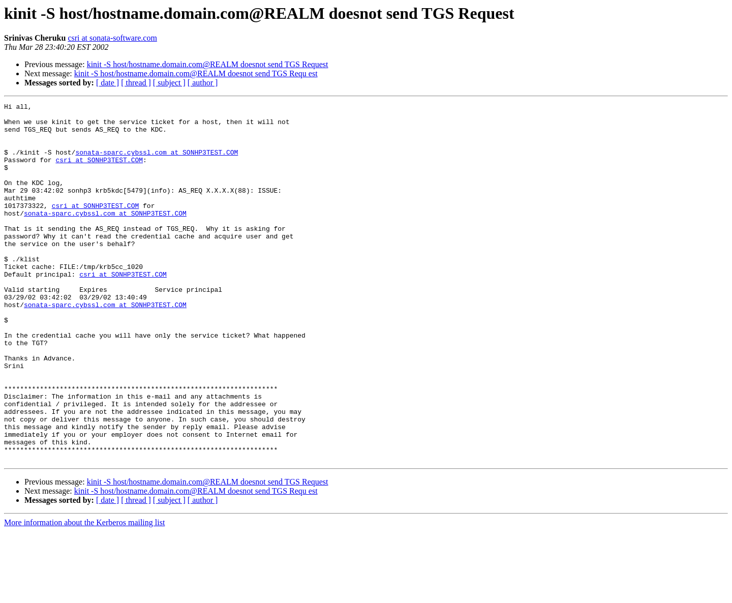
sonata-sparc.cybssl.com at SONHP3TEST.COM (156, 162)
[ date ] (107, 82)
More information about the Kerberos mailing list (84, 594)
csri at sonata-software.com (112, 38)
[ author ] (203, 82)
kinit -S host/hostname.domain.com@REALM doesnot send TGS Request (207, 64)
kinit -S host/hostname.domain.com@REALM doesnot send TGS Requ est (196, 73)
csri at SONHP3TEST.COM (99, 171)
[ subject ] (169, 82)
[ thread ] (136, 82)
